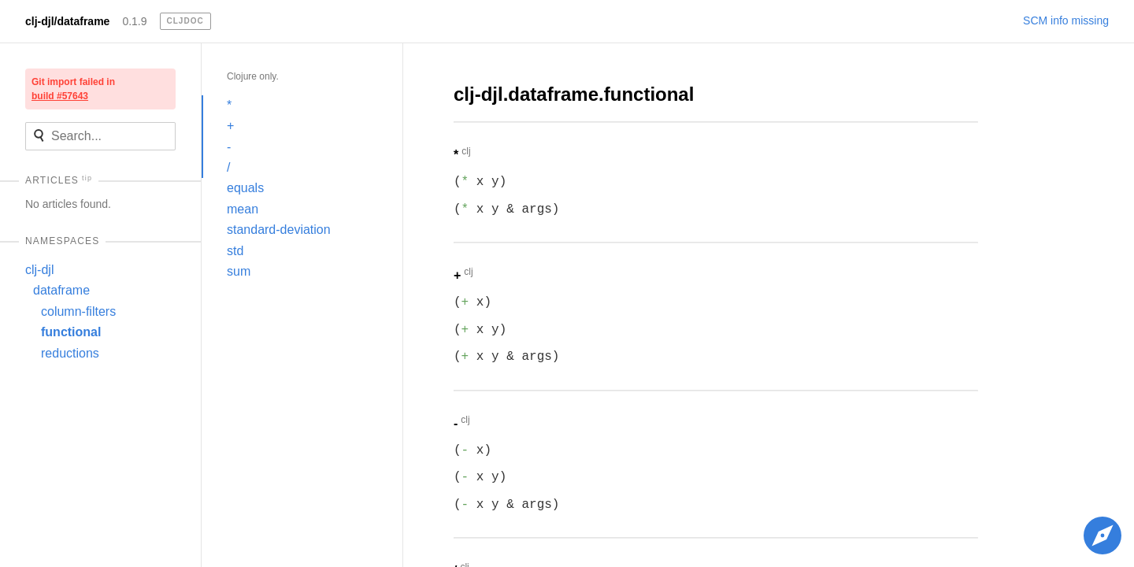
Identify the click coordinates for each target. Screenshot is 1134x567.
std (235, 251)
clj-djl (39, 269)
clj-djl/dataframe (67, 21)
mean (242, 209)
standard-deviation (279, 229)
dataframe (61, 290)
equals (245, 188)
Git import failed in (73, 89)
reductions (70, 353)
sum (238, 271)
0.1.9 (134, 21)
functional (71, 332)
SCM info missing (1066, 20)
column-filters (78, 311)
